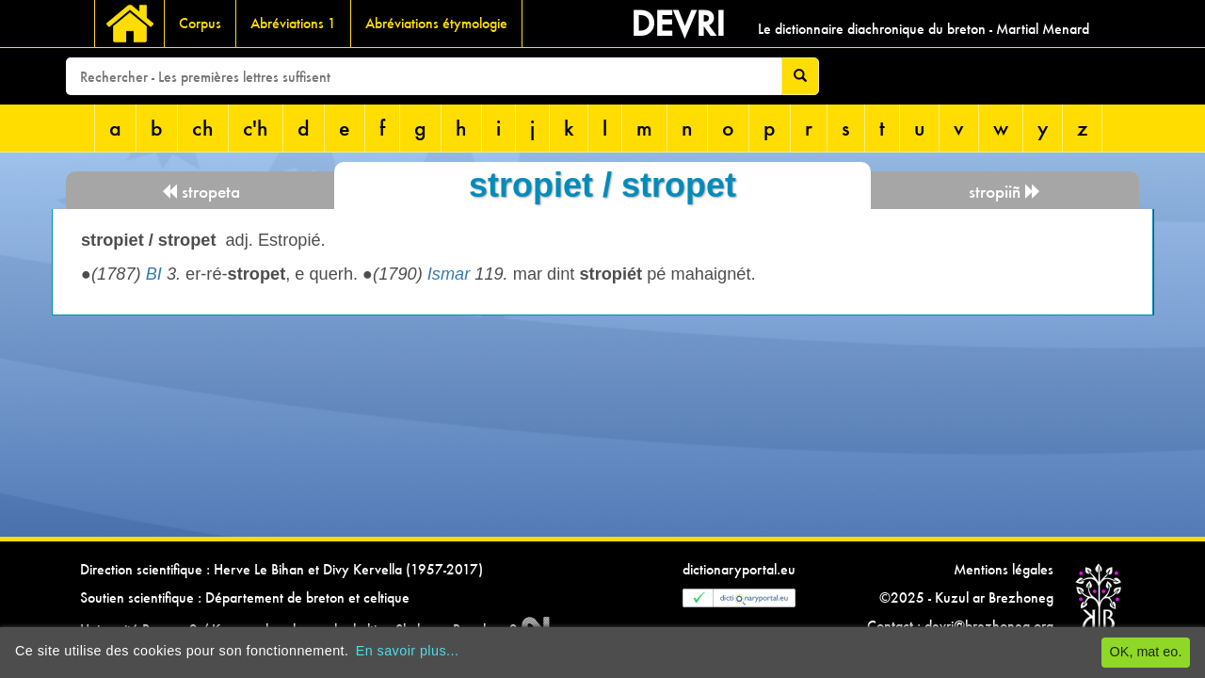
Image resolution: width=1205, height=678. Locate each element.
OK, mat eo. (1146, 651)
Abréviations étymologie (436, 23)
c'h (255, 127)
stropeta (200, 192)
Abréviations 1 (293, 23)
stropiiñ (1005, 192)
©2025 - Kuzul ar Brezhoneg (966, 597)
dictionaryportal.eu (739, 569)
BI (154, 274)
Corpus (200, 23)
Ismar (448, 274)
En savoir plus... (407, 650)
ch (203, 127)
